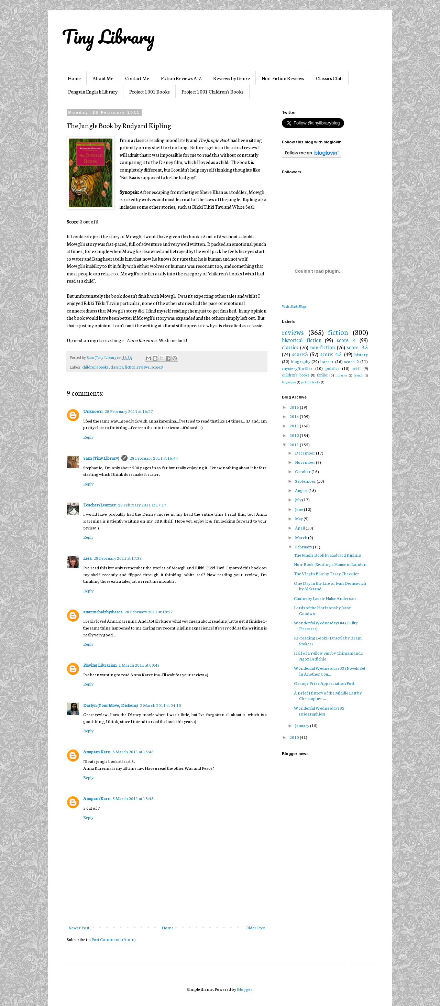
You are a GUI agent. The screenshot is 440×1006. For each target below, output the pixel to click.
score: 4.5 (331, 354)
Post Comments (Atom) (113, 939)
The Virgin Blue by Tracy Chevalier (326, 573)
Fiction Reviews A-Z (181, 78)
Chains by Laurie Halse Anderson (325, 598)
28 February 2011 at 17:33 (118, 558)
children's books (95, 367)
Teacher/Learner (99, 504)
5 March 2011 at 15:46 (133, 751)
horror (327, 361)
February (304, 546)
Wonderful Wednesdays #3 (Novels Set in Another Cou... (329, 671)
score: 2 (351, 361)
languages (289, 381)
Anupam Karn (96, 751)
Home (74, 78)
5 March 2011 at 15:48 (133, 798)
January (302, 725)
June (299, 509)
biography (300, 361)
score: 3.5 (357, 347)
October (303, 471)
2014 (294, 416)
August (301, 490)
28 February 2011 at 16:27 (128, 411)
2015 (294, 407)
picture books (310, 381)
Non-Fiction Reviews (283, 78)
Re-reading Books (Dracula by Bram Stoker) (328, 640)
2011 (294, 444)
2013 (294, 425)
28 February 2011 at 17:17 (142, 504)
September (306, 481)
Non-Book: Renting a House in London (330, 564)
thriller (322, 375)
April (300, 528)
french (358, 375)
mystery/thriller (297, 368)
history (361, 354)
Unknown (92, 411)
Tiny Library (108, 36)
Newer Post (78, 927)
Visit (294, 306)
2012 (294, 435)
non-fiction (322, 347)
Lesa (87, 558)
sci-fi (356, 368)
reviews (143, 367)
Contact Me (137, 78)
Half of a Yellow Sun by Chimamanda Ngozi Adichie (328, 655)
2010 (294, 737)
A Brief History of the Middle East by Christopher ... (328, 695)
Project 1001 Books (149, 91)
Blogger (244, 989)
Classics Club (329, 78)
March (301, 537)
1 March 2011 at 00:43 (139, 665)
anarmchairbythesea (102, 611)
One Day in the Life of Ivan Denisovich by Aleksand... (330, 586)
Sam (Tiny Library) (101, 458)
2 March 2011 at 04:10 (160, 705)
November (305, 462)
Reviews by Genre (231, 78)
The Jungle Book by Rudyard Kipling (327, 555)
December (305, 453)
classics (116, 367)
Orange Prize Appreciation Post (324, 683)
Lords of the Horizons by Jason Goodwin (323, 610)
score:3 (157, 367)
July (298, 499)
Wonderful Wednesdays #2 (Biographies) (319, 711)
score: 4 (346, 339)
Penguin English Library (93, 91)
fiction (130, 367)
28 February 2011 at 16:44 (154, 458)
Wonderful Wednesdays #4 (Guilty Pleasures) (326, 625)
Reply (88, 437)
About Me (102, 78)
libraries (342, 375)
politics (332, 368)
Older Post (255, 927)
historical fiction (301, 339)
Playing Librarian (100, 665)
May (299, 518)
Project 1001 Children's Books (213, 91)
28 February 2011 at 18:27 (148, 611)
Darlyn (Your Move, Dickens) (110, 705)
